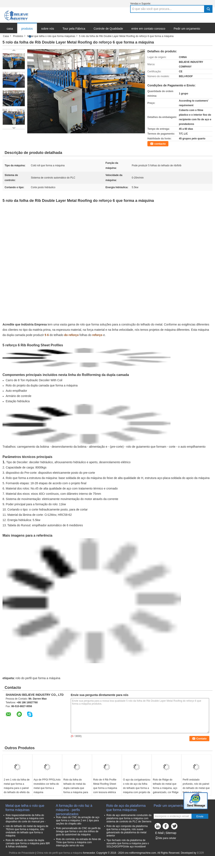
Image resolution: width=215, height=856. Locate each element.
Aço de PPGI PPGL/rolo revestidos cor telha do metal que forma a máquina (47, 786)
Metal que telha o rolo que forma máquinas (51, 36)
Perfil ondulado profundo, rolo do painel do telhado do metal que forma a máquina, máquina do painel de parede (196, 790)
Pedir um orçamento (187, 28)
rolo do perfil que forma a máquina (38, 678)
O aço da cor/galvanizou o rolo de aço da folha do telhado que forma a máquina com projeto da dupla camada (136, 788)
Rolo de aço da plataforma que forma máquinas (126, 808)
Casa (6, 36)
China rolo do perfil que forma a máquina (59, 852)
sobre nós (47, 28)
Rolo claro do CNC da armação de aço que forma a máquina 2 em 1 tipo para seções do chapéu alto (77, 820)
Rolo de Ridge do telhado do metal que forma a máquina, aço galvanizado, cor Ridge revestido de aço (165, 788)
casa (10, 28)
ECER (200, 852)
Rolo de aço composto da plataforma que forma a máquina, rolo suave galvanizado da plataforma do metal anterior (127, 831)
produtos (27, 28)
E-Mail (159, 833)
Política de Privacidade (22, 852)
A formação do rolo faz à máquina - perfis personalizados (74, 808)
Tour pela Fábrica (74, 28)
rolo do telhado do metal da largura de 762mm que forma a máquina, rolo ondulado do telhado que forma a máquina (27, 831)
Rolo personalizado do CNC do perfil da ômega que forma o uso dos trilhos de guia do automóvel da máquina (78, 831)
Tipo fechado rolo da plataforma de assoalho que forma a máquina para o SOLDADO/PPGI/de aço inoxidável (127, 843)
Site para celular (165, 838)
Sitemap (170, 833)
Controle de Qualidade (108, 28)
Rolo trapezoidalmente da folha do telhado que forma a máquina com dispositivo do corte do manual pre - (26, 818)
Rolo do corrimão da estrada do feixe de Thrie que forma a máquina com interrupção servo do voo (78, 842)
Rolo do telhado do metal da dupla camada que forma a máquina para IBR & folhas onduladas (28, 843)
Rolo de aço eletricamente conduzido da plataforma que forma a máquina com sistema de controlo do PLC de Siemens (128, 818)
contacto (160, 143)
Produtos (18, 36)
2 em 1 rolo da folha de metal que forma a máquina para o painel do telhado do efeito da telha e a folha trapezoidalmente (17, 790)
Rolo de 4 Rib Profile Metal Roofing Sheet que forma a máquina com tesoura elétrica (105, 786)
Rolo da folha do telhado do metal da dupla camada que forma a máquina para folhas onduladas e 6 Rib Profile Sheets (75, 790)
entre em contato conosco (148, 28)
